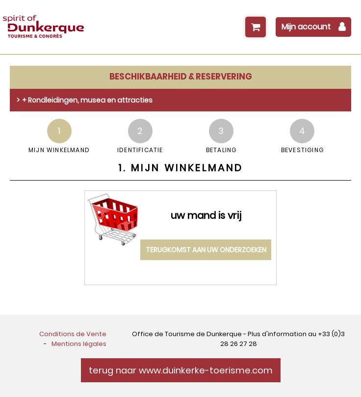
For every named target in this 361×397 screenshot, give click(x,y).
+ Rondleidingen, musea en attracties (87, 100)
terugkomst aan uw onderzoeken (206, 250)
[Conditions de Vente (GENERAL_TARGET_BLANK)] (72, 334)
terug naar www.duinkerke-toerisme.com (181, 370)
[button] (255, 27)
